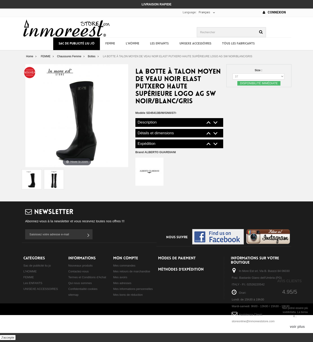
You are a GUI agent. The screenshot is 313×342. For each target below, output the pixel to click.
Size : (259, 70)
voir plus (297, 327)
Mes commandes (124, 265)
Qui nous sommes (80, 283)
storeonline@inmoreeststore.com (253, 321)
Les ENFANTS (159, 43)
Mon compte (125, 258)
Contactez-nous (78, 271)
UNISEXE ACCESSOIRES (195, 43)
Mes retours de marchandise (131, 271)
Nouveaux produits (80, 265)
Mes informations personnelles (133, 289)
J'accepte (7, 337)
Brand (155, 152)
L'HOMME (132, 43)
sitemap (73, 294)
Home (29, 56)
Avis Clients (289, 281)
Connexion (274, 12)
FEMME (110, 43)
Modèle (140, 113)
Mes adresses (122, 283)
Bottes (91, 56)
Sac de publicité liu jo (77, 43)
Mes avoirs (120, 277)
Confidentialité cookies (82, 289)
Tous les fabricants (238, 43)
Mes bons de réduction (128, 294)
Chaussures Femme (69, 56)
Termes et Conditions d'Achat (87, 277)
